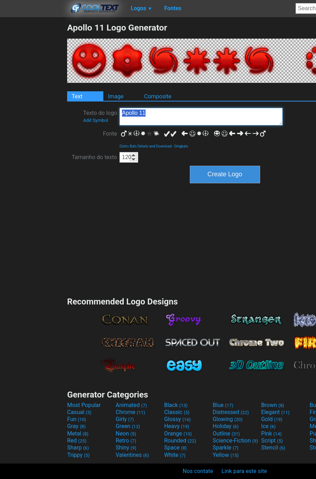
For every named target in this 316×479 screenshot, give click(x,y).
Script (272, 440)
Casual (79, 412)
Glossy (177, 419)
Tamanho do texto (94, 157)
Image (116, 96)
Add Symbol (95, 120)
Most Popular (84, 405)
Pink (271, 433)
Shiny (126, 447)
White (175, 455)
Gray (76, 426)
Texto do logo (100, 116)
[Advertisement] (33, 127)
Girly (125, 419)
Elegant (275, 412)
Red (76, 440)
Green (128, 426)
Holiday (226, 426)
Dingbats (181, 146)
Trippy (78, 455)
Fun (76, 419)
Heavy (176, 426)
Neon (126, 433)
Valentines (132, 455)
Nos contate (198, 471)
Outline (226, 433)
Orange (178, 433)
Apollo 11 (201, 116)
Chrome (130, 412)
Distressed (231, 412)
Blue (223, 405)
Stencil (273, 447)
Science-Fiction (235, 440)
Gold (272, 419)
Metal (78, 433)
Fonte (110, 133)
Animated (131, 405)
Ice (268, 426)
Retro (126, 440)
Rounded (180, 440)
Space (175, 447)
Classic (176, 412)
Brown (272, 405)
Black (176, 405)
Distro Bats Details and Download (146, 146)
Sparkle (225, 447)
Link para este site (244, 471)
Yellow (226, 455)
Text (77, 96)
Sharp (78, 447)
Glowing (228, 419)
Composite (158, 96)
